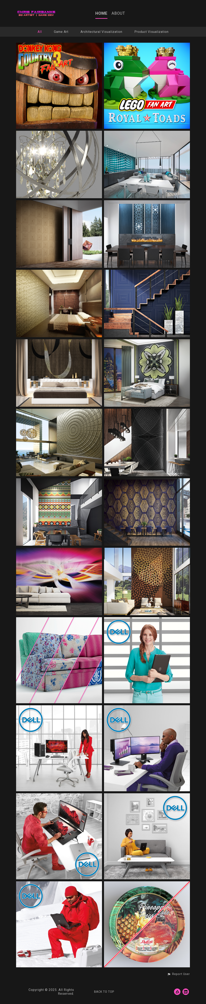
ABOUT (118, 13)
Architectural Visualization (101, 32)
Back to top (104, 991)
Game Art (61, 32)
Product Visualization (151, 32)
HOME (101, 13)
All (40, 32)
